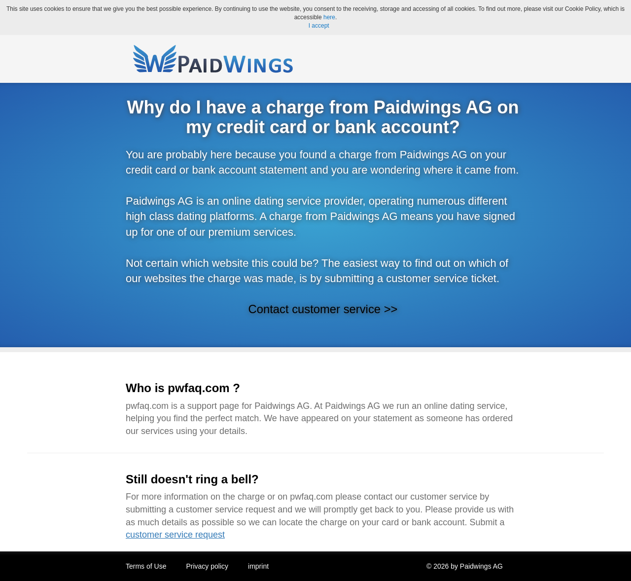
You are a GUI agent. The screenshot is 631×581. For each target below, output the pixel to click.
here (329, 17)
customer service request (175, 535)
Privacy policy (207, 566)
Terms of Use (146, 566)
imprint (258, 566)
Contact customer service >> (323, 309)
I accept (319, 25)
